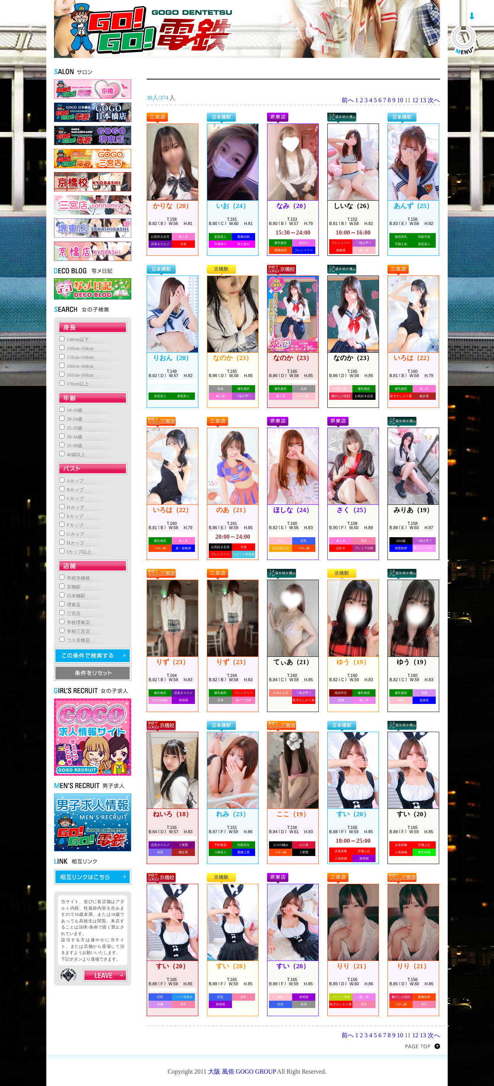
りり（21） (353, 966)
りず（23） (172, 662)
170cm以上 (74, 384)
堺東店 (70, 604)
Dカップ (71, 507)
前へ (348, 100)
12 (415, 100)
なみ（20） (292, 206)
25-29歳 (70, 428)
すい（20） (353, 814)
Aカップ (71, 481)
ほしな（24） (293, 510)
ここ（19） (292, 814)
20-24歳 (70, 419)
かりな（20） (172, 206)
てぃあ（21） (293, 662)
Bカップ (71, 489)
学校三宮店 (74, 631)
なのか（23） (232, 358)
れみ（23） (232, 814)
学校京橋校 (74, 578)
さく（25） (353, 510)
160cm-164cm (76, 366)
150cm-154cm (76, 348)
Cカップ (71, 498)
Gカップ (71, 534)
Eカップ (71, 516)
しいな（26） (353, 206)
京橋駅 (70, 587)
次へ (434, 100)
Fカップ (71, 525)
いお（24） (232, 206)
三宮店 (70, 613)
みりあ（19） (413, 510)
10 (400, 100)
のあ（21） (232, 510)
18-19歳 (70, 410)
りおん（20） (172, 358)
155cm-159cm (76, 357)
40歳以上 (72, 454)
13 (423, 100)
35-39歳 (70, 445)
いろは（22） (413, 358)
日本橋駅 (72, 596)
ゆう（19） (353, 662)
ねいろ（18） (172, 814)
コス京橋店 (74, 640)
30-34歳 (70, 437)
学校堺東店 (74, 622)
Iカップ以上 (75, 552)
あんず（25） (413, 206)
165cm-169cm (76, 375)
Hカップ (71, 543)
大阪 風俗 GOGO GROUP (242, 1071)
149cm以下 (74, 339)
